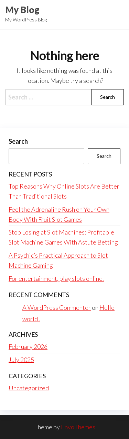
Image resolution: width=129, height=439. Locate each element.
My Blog (22, 9)
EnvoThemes (78, 427)
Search (18, 141)
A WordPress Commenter (56, 307)
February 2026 (28, 346)
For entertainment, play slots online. (56, 278)
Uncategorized (29, 388)
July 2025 (21, 359)
